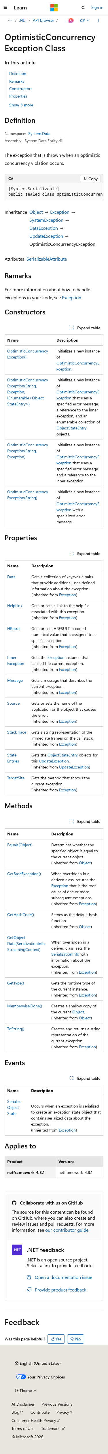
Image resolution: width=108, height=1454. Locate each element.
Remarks (16, 81)
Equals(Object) (20, 844)
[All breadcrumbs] (10, 20)
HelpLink (14, 605)
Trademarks (51, 1428)
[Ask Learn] (71, 20)
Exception (59, 212)
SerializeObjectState (14, 1107)
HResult (14, 628)
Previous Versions (56, 1404)
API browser (43, 20)
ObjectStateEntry (71, 428)
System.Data (39, 133)
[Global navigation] (6, 8)
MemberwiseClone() (24, 1006)
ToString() (15, 1028)
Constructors (20, 88)
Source (13, 703)
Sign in (97, 7)
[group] (54, 192)
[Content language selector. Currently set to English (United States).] (38, 1363)
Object (36, 212)
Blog (15, 1412)
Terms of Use (23, 1428)
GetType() (15, 983)
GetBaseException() (24, 873)
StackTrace (16, 732)
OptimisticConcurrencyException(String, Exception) (27, 450)
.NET (23, 20)
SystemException (46, 220)
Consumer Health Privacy (34, 1420)
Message (15, 680)
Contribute (40, 1412)
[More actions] (98, 20)
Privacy (62, 1412)
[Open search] (83, 8)
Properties (18, 96)
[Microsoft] (54, 7)
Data (11, 576)
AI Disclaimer (23, 1404)
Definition (17, 73)
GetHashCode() (20, 914)
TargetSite (15, 778)
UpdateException (46, 236)
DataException (43, 228)
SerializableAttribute (46, 259)
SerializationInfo (65, 954)
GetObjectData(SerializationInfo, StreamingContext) (26, 943)
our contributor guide (66, 1230)
